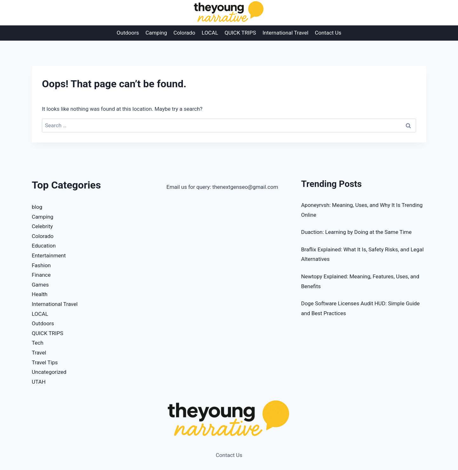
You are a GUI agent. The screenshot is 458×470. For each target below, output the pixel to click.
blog (37, 207)
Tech (38, 343)
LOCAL (210, 33)
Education (44, 245)
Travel (39, 352)
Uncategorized (49, 372)
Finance (41, 275)
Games (40, 284)
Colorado (184, 33)
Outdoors (128, 33)
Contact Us (328, 33)
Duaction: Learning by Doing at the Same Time (356, 232)
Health (39, 294)
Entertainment (49, 255)
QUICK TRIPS (240, 33)
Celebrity (42, 226)
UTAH (39, 382)
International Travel (285, 33)
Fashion (41, 265)
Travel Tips (45, 362)
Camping (156, 33)
